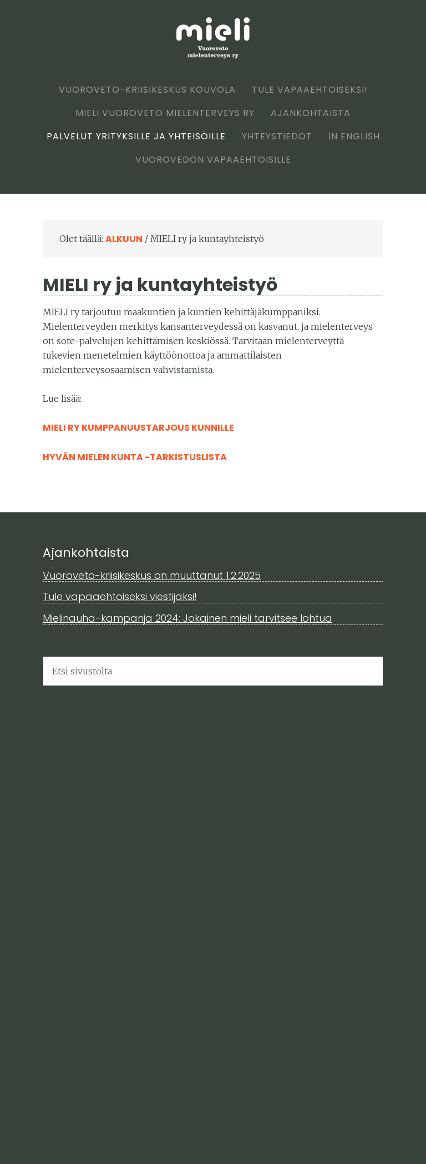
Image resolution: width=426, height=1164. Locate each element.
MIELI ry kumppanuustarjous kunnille (138, 427)
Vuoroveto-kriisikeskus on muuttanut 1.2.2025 (152, 575)
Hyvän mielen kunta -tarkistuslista (135, 457)
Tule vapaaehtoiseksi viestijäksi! (120, 596)
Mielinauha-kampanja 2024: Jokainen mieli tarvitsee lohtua (187, 618)
